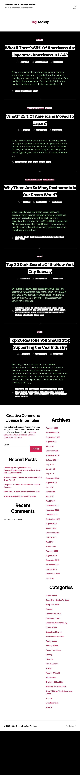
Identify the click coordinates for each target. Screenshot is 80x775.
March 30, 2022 (41, 152)
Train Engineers (43, 347)
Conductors (55, 349)
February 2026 (52, 472)
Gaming (49, 698)
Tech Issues (51, 721)
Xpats (17, 184)
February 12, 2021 (41, 315)
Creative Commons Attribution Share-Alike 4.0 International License (20, 478)
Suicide (55, 344)
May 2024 (50, 517)
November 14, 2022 (41, 77)
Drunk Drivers (19, 344)
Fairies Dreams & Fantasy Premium (22, 5)
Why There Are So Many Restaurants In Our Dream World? (40, 216)
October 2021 (51, 581)
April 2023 (50, 545)
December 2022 (52, 549)
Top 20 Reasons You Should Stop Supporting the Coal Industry (40, 383)
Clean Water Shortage (42, 438)
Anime (30, 184)
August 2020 (51, 599)
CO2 (16, 433)
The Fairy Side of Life (54, 726)
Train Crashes (27, 347)
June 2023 (50, 535)
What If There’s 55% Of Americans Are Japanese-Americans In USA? (40, 58)
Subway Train (39, 344)
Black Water (24, 438)
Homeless (48, 344)
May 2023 (50, 540)
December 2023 (52, 522)
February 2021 (52, 595)
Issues (31, 438)
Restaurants (19, 266)
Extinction (24, 435)
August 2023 (51, 526)
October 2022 (51, 558)
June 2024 (50, 513)
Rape (43, 351)
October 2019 (51, 613)
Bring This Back (52, 648)
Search (6, 488)
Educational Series (35, 123)
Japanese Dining (26, 106)
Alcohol (64, 347)
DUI (32, 344)
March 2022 (51, 572)
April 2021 (50, 585)
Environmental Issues (55, 680)
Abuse (52, 347)
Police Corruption (44, 349)
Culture (17, 106)
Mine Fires (30, 440)
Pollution (63, 349)
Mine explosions (56, 438)
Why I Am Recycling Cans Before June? (20, 540)
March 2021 (51, 590)
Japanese (42, 184)
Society (36, 106)
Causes (49, 653)
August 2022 (51, 567)
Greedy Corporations (48, 435)
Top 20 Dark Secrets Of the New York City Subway (40, 300)
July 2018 (50, 622)
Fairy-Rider (25, 77)
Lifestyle (49, 703)
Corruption (18, 351)
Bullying (34, 349)
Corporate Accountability (50, 433)
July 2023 (50, 531)
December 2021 (52, 576)
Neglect (58, 347)
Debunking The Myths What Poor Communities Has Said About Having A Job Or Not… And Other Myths (22, 513)
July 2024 (50, 508)
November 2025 (52, 476)
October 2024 (52, 504)
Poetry (48, 712)
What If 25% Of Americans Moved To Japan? (40, 137)
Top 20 (40, 286)
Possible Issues (28, 351)
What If (40, 40)
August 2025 (51, 485)
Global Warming (34, 435)
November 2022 (52, 554)
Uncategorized (52, 746)
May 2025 (50, 490)
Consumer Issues (53, 662)
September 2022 (53, 563)
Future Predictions (53, 694)
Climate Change (20, 440)
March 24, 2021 (41, 231)
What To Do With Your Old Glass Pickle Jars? (22, 535)
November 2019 (52, 608)
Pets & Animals (52, 707)
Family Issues (51, 685)
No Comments (59, 77)
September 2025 (53, 481)
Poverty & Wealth (53, 717)
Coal (27, 433)
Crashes (38, 351)
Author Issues (51, 639)
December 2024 (52, 494)
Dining (57, 266)
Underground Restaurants (39, 266)
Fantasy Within (52, 689)
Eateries (23, 268)
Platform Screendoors (22, 349)
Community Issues (53, 657)
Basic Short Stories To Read (57, 644)
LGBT (35, 347)
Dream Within (50, 202)
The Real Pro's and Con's (56, 730)
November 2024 (52, 499)
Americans (23, 184)
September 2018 (53, 617)
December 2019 (52, 604)
